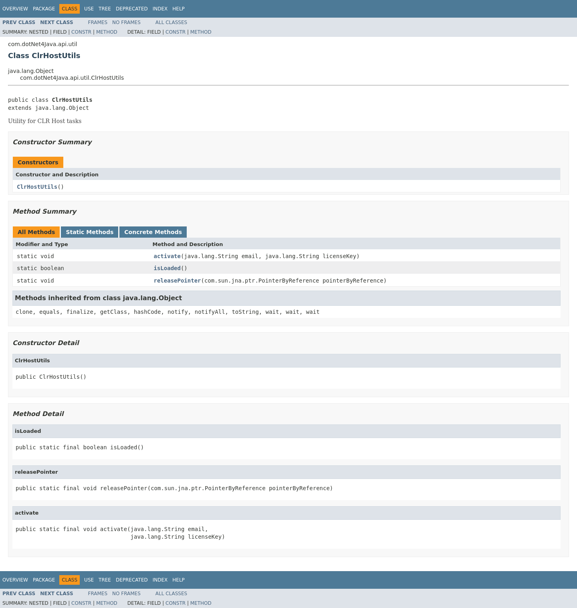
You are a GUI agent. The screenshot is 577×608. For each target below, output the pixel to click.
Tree (105, 9)
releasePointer (177, 280)
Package (44, 9)
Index (160, 9)
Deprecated (132, 9)
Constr (81, 32)
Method (106, 32)
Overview (15, 9)
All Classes (171, 22)
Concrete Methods (153, 232)
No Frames (126, 22)
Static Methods (89, 232)
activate (167, 256)
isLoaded (167, 268)
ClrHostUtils (37, 187)
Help (178, 9)
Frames (98, 22)
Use (89, 9)
